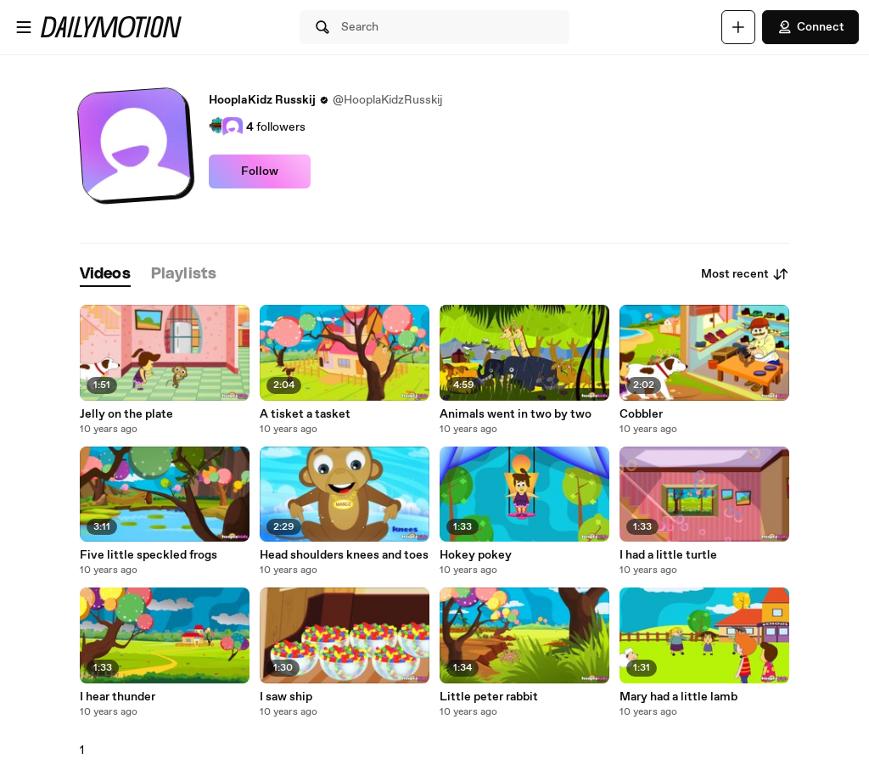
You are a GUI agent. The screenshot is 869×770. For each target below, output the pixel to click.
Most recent (745, 274)
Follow (259, 171)
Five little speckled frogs (148, 555)
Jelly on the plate (126, 414)
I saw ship (286, 697)
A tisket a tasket (305, 414)
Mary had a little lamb (678, 697)
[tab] (105, 274)
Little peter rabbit (489, 697)
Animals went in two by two (515, 414)
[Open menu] (23, 27)
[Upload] (738, 27)
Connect (810, 27)
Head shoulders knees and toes (344, 555)
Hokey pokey (476, 555)
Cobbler (641, 414)
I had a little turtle (668, 555)
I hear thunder (117, 697)
